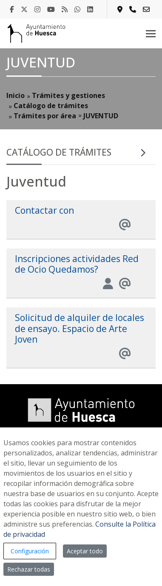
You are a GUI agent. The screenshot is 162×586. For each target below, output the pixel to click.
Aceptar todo (85, 551)
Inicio (15, 95)
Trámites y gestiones (68, 95)
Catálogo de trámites (51, 105)
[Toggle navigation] (151, 33)
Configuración (30, 551)
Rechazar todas (28, 569)
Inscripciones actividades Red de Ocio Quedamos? (77, 264)
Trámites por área (45, 115)
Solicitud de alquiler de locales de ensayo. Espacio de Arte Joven (79, 328)
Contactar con (44, 210)
